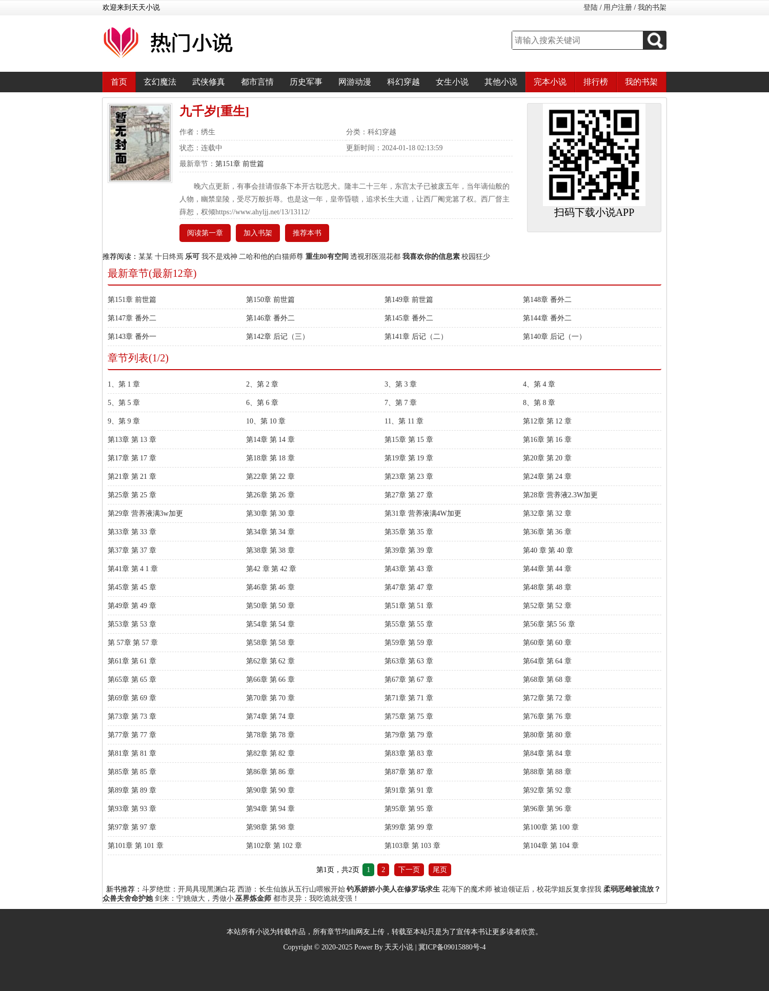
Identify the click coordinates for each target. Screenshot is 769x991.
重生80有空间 (327, 256)
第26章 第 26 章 (270, 495)
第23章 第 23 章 (409, 476)
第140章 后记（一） (554, 336)
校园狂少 (475, 256)
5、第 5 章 (124, 403)
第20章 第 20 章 (547, 458)
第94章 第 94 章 (270, 809)
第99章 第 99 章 (409, 827)
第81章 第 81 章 (132, 753)
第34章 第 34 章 (270, 532)
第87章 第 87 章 (409, 772)
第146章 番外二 (270, 318)
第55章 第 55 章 (409, 624)
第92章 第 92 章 (547, 790)
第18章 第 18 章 (270, 458)
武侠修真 (208, 81)
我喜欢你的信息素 (431, 256)
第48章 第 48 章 (547, 587)
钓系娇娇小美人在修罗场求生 (393, 889)
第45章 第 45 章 (132, 587)
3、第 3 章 (401, 384)
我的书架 (652, 7)
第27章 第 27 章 (409, 495)
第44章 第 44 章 (547, 569)
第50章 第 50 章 (270, 606)
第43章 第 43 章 (409, 569)
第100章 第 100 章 (551, 827)
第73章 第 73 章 (132, 716)
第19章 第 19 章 (409, 458)
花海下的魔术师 (467, 889)
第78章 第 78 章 (270, 735)
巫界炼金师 (253, 898)
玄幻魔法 (160, 81)
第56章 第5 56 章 (549, 624)
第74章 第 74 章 (270, 716)
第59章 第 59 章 (409, 642)
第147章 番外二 (132, 318)
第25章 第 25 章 (132, 495)
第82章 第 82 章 (270, 753)
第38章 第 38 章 (270, 550)
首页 (119, 81)
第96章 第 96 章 (547, 809)
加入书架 (258, 233)
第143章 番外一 (132, 336)
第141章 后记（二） (416, 336)
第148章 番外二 (547, 300)
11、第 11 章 (404, 421)
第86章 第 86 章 (270, 772)
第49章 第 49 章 (132, 606)
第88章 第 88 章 (547, 772)
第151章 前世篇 (239, 164)
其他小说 (500, 81)
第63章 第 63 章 (409, 661)
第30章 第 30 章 (270, 513)
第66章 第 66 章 (270, 679)
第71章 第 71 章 (409, 698)
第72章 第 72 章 (547, 698)
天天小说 (399, 947)
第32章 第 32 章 (547, 513)
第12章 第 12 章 (547, 421)
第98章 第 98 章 (270, 827)
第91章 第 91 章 (409, 790)
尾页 (440, 870)
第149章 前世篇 (409, 300)
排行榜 (595, 81)
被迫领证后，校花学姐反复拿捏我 (547, 889)
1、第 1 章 (124, 384)
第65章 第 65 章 (132, 679)
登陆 (590, 7)
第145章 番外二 (409, 318)
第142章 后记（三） (277, 336)
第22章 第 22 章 (270, 476)
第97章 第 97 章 (132, 827)
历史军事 (306, 81)
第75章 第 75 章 (409, 716)
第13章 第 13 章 (132, 439)
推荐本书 (307, 233)
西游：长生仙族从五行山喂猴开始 (291, 889)
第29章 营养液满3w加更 (145, 513)
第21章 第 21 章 (132, 476)
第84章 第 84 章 (547, 753)
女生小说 (452, 81)
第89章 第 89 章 (132, 790)
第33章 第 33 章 (132, 532)
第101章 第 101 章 (136, 846)
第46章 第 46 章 (270, 587)
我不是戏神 (219, 256)
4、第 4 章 (539, 384)
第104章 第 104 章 (551, 846)
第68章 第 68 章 (547, 679)
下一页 (409, 870)
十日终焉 (169, 256)
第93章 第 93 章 (132, 809)
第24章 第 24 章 (547, 476)
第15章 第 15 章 (409, 439)
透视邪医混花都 (375, 256)
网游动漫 (354, 81)
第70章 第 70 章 (270, 698)
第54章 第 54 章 (270, 624)
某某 (145, 256)
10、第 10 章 (266, 421)
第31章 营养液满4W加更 (423, 513)
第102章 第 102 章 (274, 846)
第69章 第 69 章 (132, 698)
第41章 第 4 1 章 (133, 569)
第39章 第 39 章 (409, 550)
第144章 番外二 (547, 318)
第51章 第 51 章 (409, 606)
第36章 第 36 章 (547, 532)
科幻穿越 (403, 81)
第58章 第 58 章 (270, 642)
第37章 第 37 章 (132, 550)
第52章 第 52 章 (547, 606)
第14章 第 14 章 (270, 439)
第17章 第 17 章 (132, 458)
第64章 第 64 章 (547, 661)
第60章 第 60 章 (547, 642)
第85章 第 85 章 (132, 772)
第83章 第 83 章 (409, 753)
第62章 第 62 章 (270, 661)
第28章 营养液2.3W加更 (560, 495)
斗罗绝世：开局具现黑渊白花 (188, 889)
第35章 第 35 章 (409, 532)
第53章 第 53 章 (132, 624)
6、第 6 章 (262, 403)
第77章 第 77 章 (132, 735)
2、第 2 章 (262, 384)
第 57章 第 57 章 (133, 642)
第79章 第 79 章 (409, 735)
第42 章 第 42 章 (271, 569)
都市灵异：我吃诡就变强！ (316, 898)
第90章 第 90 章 (270, 790)
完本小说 (550, 81)
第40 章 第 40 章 (548, 550)
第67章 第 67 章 (409, 679)
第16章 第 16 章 (547, 439)
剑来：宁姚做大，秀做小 (194, 898)
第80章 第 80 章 (547, 735)
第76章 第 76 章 (547, 716)
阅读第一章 (205, 233)
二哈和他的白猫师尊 (271, 256)
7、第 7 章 (401, 403)
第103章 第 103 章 (412, 846)
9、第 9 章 (124, 421)
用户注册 (617, 7)
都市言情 (257, 81)
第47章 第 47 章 (409, 587)
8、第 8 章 (539, 403)
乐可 (192, 256)
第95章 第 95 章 (409, 809)
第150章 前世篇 (270, 300)
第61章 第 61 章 (132, 661)
